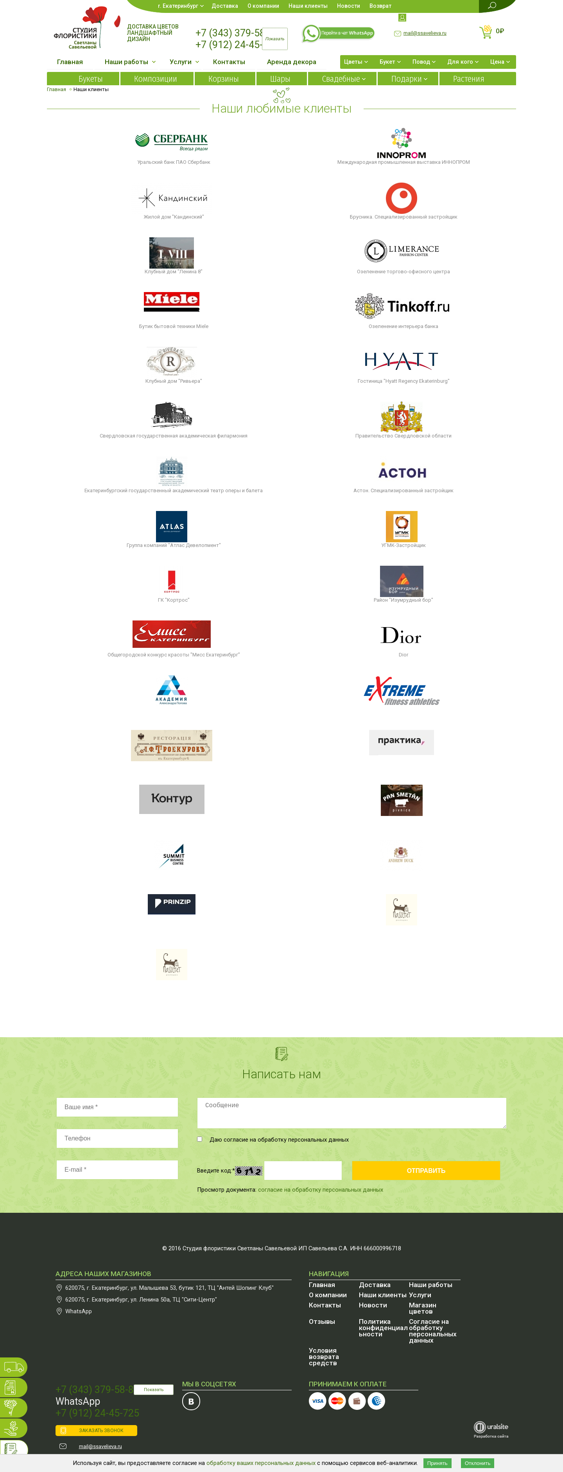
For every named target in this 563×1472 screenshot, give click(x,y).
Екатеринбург (180, 6)
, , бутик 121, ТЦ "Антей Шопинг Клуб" (169, 1287)
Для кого (460, 61)
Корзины (223, 79)
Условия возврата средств (324, 1356)
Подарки (406, 79)
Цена (497, 61)
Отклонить (478, 1463)
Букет (387, 61)
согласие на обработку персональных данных (320, 1189)
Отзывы (322, 1321)
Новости (348, 6)
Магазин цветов (422, 1308)
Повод (421, 61)
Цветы (353, 61)
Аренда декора (291, 62)
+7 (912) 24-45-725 (237, 44)
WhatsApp (78, 1311)
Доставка (225, 6)
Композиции (155, 79)
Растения (468, 79)
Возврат (380, 6)
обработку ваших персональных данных (261, 1463)
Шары (280, 79)
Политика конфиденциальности (383, 1328)
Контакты (229, 62)
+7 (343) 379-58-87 (237, 33)
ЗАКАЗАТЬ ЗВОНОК (101, 1430)
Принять (437, 1463)
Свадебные (341, 79)
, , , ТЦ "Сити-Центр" (141, 1299)
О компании (263, 6)
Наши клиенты (308, 6)
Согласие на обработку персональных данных (433, 1331)
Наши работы (126, 62)
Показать (154, 1389)
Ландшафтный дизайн (149, 36)
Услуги (181, 62)
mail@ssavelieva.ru (424, 33)
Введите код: (216, 1170)
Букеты (91, 79)
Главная (70, 62)
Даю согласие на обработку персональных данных (273, 1139)
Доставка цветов (153, 26)
